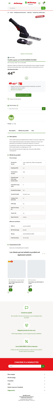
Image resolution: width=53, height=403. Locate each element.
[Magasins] (26, 325)
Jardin (11, 12)
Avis (32, 130)
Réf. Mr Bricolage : (11, 62)
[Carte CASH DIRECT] (26, 341)
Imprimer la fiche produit (26, 53)
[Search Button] (43, 8)
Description (12, 130)
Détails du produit (23, 130)
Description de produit (13, 69)
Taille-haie (29, 12)
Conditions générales (26, 397)
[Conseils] (26, 307)
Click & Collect (12, 105)
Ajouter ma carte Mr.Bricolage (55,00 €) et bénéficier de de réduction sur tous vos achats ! (26, 87)
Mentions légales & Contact (26, 396)
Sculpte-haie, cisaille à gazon (39, 12)
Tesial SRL (32, 400)
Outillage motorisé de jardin (20, 12)
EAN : (19, 62)
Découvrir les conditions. (16, 89)
